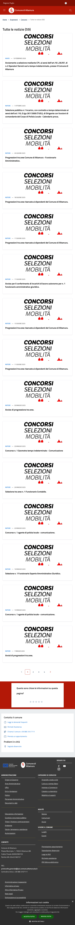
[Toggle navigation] (4, 10)
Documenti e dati (11, 803)
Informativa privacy (12, 886)
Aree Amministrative (12, 783)
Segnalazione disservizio (50, 850)
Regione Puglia (8, 3)
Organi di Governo (11, 779)
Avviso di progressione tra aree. (19, 409)
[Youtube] (64, 766)
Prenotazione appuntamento (52, 846)
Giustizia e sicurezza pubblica (15, 817)
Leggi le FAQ (46, 854)
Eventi (44, 835)
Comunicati (46, 818)
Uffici (7, 787)
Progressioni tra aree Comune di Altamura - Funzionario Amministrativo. (30, 159)
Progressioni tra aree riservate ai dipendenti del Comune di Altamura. (36, 201)
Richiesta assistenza (49, 858)
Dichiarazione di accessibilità (15, 897)
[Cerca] (70, 10)
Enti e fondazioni (11, 791)
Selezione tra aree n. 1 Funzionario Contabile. (25, 491)
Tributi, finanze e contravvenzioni (17, 821)
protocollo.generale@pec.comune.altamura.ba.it (19, 868)
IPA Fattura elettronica (50, 862)
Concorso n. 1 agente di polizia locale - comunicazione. (30, 532)
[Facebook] (59, 766)
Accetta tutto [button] (29, 916)
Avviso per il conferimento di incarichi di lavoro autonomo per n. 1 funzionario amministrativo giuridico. (35, 285)
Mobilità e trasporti (49, 795)
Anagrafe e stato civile (50, 779)
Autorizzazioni (10, 833)
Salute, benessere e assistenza (16, 829)
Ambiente (8, 825)
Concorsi (24, 19)
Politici (7, 795)
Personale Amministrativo (14, 799)
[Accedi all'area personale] (66, 3)
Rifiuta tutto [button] (46, 916)
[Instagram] (59, 769)
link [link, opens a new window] (58, 912)
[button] (37, 921)
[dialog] (37, 912)
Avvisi (7, 58)
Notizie (8, 106)
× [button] (72, 901)
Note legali (9, 893)
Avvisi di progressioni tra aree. (19, 655)
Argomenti (14, 19)
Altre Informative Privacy (14, 889)
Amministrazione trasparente (15, 882)
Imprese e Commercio (49, 787)
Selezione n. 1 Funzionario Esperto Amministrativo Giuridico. (33, 573)
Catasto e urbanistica (49, 791)
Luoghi (44, 832)
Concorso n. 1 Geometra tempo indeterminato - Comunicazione (34, 450)
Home (5, 19)
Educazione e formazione (14, 814)
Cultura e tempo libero (50, 783)
